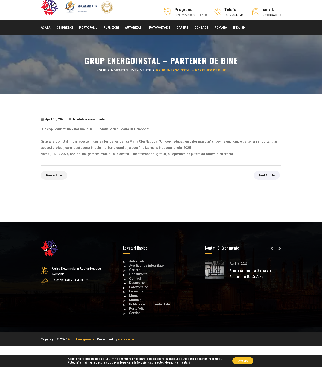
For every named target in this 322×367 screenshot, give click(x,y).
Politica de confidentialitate (149, 304)
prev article (54, 175)
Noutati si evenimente (131, 70)
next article (267, 175)
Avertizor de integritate (146, 265)
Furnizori (111, 27)
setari (185, 362)
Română (221, 27)
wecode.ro (126, 339)
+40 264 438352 (234, 15)
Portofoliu (88, 27)
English (239, 27)
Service (134, 313)
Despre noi (64, 27)
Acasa (45, 27)
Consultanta (138, 274)
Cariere (182, 27)
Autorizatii (134, 27)
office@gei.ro (272, 14)
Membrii (135, 296)
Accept (243, 360)
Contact (201, 27)
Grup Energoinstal (81, 339)
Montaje (135, 300)
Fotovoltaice (159, 27)
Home (101, 70)
